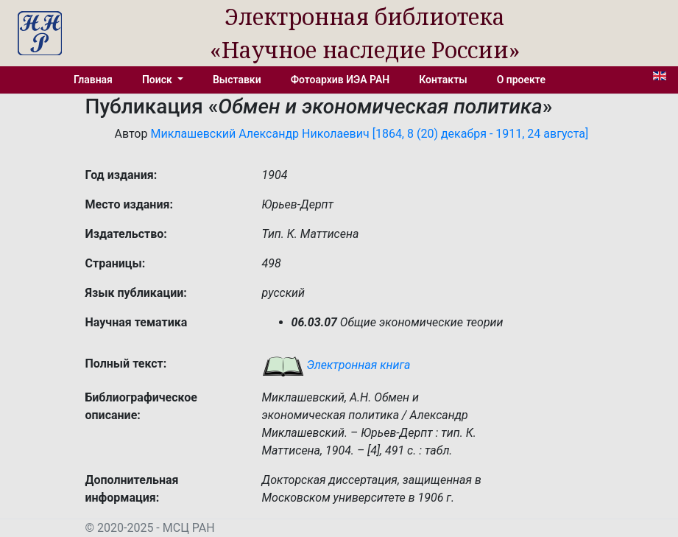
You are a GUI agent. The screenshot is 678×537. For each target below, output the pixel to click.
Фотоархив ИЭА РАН (340, 79)
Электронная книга (336, 365)
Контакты (443, 79)
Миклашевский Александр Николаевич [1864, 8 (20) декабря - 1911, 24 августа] (369, 134)
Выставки (237, 79)
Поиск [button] (158, 79)
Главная (93, 79)
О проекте (521, 79)
